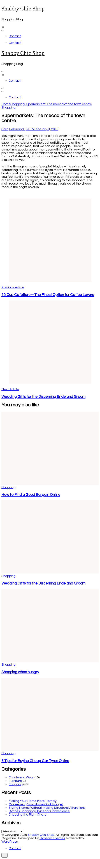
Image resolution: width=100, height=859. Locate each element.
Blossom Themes (52, 838)
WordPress (9, 841)
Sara (4, 129)
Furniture (15, 781)
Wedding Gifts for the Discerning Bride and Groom (43, 583)
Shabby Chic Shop (23, 8)
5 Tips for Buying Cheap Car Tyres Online (35, 761)
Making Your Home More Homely (33, 801)
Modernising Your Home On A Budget (36, 804)
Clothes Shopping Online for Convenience (39, 811)
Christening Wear (21, 777)
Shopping (8, 107)
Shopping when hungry (20, 672)
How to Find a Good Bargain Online (30, 495)
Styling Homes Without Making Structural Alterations (47, 807)
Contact (15, 36)
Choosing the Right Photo (27, 814)
